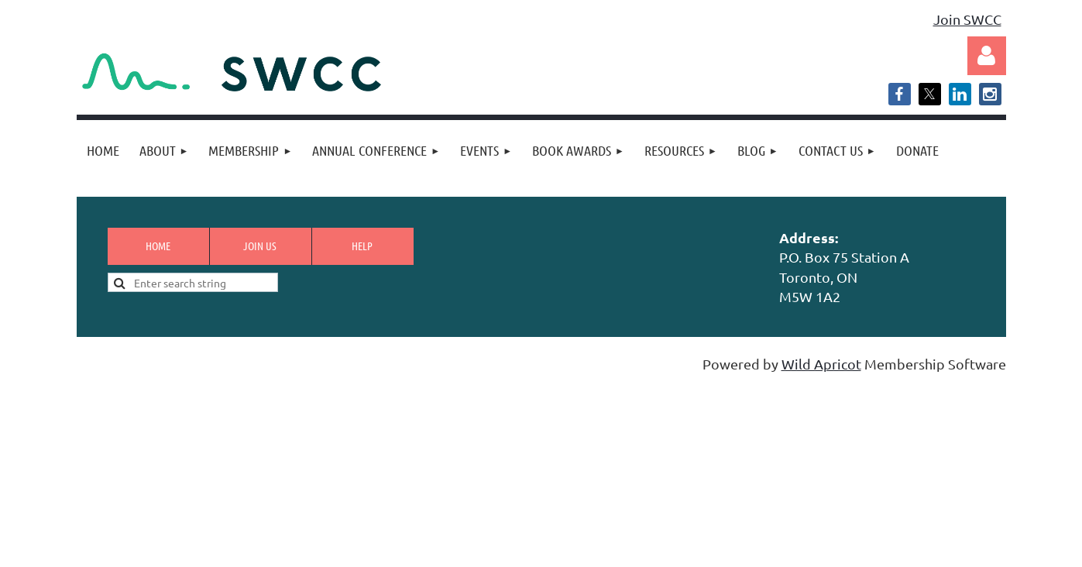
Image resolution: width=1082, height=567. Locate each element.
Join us (260, 246)
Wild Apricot (821, 364)
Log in (986, 55)
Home (158, 246)
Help (362, 246)
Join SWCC (967, 19)
